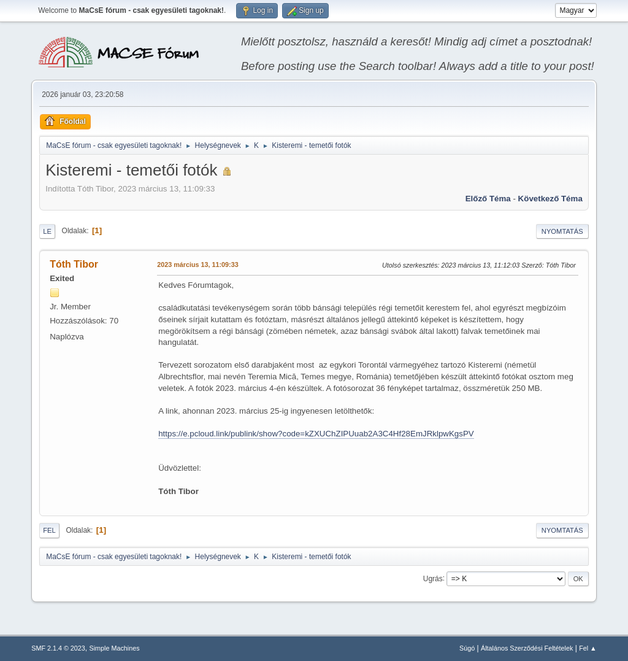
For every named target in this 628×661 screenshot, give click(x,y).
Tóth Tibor (74, 264)
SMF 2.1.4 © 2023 (58, 648)
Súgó (467, 648)
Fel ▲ (588, 648)
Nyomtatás (562, 231)
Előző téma (488, 198)
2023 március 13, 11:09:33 (197, 264)
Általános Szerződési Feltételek (527, 648)
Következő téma (550, 198)
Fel (49, 530)
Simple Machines (115, 648)
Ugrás (433, 578)
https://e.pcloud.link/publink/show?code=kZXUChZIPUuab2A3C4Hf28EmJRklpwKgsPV (316, 433)
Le (47, 231)
